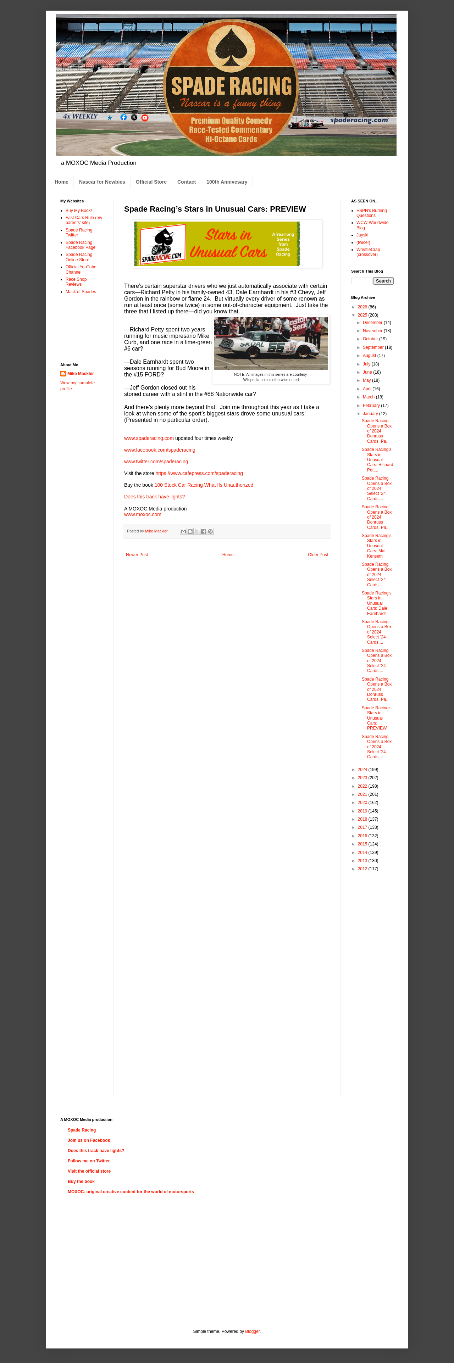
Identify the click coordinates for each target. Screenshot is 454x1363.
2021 (363, 794)
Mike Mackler (80, 373)
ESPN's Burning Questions (371, 213)
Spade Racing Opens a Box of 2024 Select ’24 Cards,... (377, 488)
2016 (363, 835)
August (370, 355)
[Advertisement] (82, 328)
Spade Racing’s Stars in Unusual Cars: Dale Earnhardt (377, 603)
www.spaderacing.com (149, 438)
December (373, 322)
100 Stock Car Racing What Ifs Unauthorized (204, 485)
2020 (363, 802)
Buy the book (81, 1181)
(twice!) (363, 242)
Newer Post (137, 554)
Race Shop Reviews (76, 282)
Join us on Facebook (89, 1140)
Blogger (252, 1331)
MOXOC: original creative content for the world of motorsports (131, 1191)
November (373, 330)
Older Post (318, 554)
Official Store (151, 182)
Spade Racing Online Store (79, 257)
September (374, 347)
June (368, 372)
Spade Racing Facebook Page (80, 245)
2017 (363, 827)
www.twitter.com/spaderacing (156, 461)
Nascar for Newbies (102, 182)
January (371, 413)
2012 (363, 868)
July (367, 364)
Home (61, 182)
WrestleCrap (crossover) (368, 252)
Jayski (362, 235)
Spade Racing (82, 1130)
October (371, 338)
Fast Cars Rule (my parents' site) (84, 220)
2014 (363, 852)
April (367, 388)
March (369, 397)
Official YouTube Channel (81, 269)
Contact (186, 182)
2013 (363, 860)
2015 (363, 844)
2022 (363, 786)
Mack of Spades (81, 291)
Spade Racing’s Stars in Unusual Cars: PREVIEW (377, 718)
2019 (363, 811)
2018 (363, 819)
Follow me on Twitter (89, 1160)
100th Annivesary (226, 182)
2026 (363, 307)
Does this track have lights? (154, 496)
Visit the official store (89, 1171)
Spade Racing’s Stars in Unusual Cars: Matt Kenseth (377, 546)
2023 (363, 777)
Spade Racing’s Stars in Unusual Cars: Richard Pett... (377, 460)
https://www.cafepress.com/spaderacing (199, 473)
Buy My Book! (79, 210)
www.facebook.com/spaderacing (159, 450)
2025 (363, 315)
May (367, 380)
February (372, 405)
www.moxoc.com (142, 514)
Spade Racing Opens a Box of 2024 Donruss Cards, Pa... (377, 431)
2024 (363, 769)
